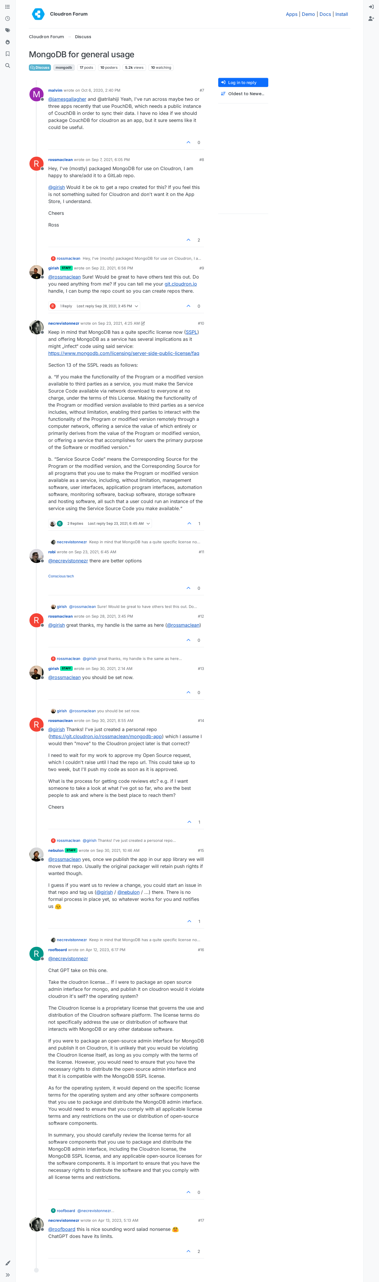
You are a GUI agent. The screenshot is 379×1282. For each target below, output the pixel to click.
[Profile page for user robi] (36, 556)
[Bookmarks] (7, 54)
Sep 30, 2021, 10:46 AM (118, 850)
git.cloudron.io (181, 284)
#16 (201, 949)
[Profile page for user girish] (36, 272)
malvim (55, 90)
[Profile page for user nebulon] (36, 854)
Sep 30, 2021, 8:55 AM (112, 720)
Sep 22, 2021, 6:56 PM (112, 268)
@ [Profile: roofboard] (61, 1229)
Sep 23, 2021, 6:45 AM (95, 551)
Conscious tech (61, 576)
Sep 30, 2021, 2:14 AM (112, 668)
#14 (201, 720)
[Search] (7, 66)
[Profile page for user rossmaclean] (36, 164)
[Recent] (7, 19)
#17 (201, 1220)
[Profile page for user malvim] (36, 94)
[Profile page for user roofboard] (36, 954)
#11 (201, 551)
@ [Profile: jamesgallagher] (67, 99)
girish (53, 268)
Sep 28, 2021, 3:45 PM (112, 616)
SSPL (191, 332)
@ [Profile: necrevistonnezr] (68, 561)
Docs (325, 14)
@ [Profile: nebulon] (128, 892)
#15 (201, 850)
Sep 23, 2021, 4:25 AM (119, 323)
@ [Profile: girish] (56, 187)
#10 (201, 323)
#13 (201, 668)
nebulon (56, 850)
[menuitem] (371, 7)
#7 (202, 90)
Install (341, 14)
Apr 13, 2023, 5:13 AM (118, 1220)
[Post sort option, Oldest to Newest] (243, 93)
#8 (201, 159)
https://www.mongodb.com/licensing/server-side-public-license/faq (123, 353)
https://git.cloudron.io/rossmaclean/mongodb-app (106, 736)
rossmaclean (60, 159)
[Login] (371, 7)
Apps (291, 14)
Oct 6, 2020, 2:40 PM (100, 90)
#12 (201, 616)
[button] (7, 1263)
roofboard (57, 949)
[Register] (371, 19)
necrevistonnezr (63, 323)
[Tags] (7, 30)
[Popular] (7, 42)
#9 (201, 268)
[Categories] (7, 7)
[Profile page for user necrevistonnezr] (36, 327)
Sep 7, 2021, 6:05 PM (111, 159)
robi (52, 551)
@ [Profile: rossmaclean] (64, 277)
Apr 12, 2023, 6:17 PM (105, 949)
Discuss (39, 67)
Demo (308, 14)
